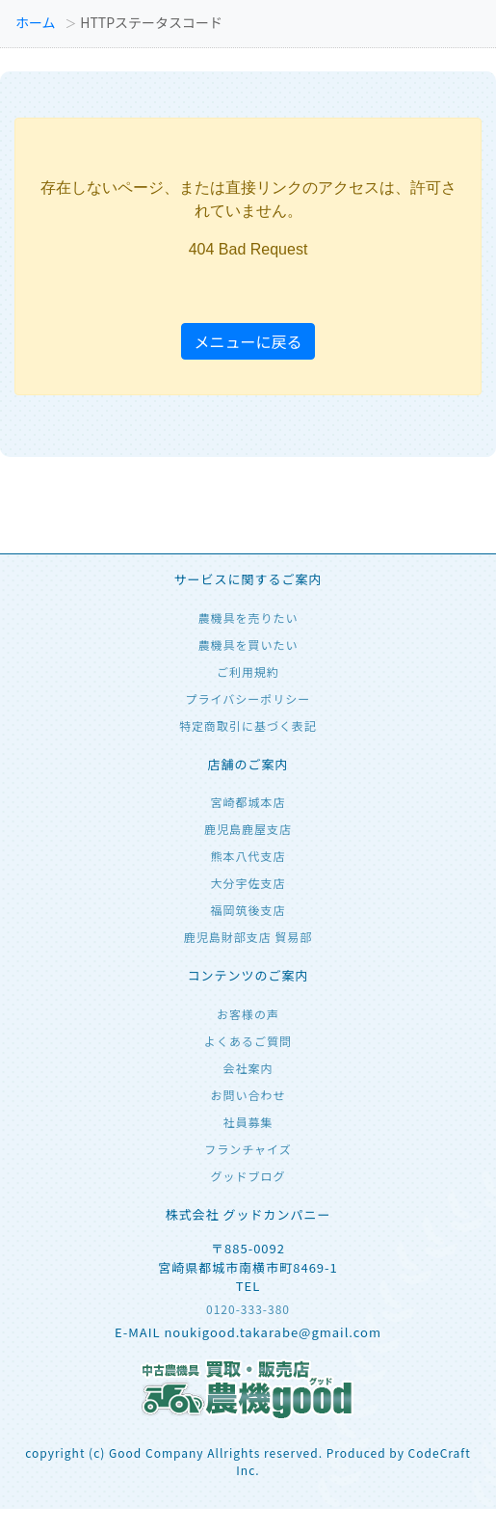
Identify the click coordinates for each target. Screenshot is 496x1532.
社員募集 (247, 1122)
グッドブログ (247, 1176)
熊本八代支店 (247, 855)
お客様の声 (248, 1014)
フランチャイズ (248, 1149)
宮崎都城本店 (247, 801)
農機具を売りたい (247, 617)
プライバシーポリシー (248, 698)
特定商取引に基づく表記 (248, 725)
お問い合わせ (247, 1095)
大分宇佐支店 (247, 882)
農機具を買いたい (247, 644)
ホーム (35, 22)
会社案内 (247, 1068)
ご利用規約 (248, 671)
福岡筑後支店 (247, 909)
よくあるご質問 (248, 1041)
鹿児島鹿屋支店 (248, 828)
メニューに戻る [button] (247, 341)
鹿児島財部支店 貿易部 (248, 936)
